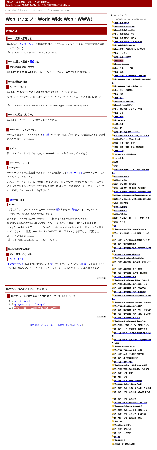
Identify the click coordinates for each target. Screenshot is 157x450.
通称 (32, 61)
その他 (45, 134)
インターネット (27, 44)
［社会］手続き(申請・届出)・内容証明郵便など (28, 2)
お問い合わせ (77, 325)
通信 (12, 200)
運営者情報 (35, 325)
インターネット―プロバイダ (29, 304)
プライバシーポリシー (48, 325)
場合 (52, 264)
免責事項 (61, 325)
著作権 (68, 325)
